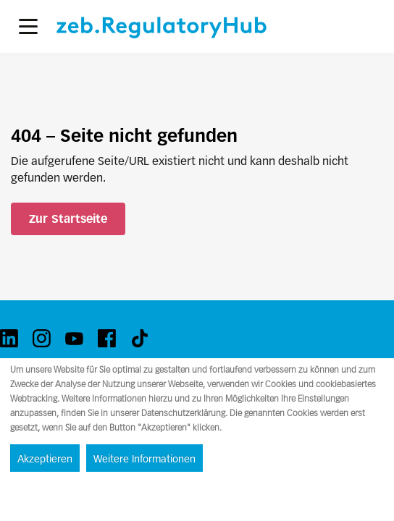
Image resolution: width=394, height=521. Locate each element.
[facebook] (107, 338)
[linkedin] (9, 338)
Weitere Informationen (144, 458)
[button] (28, 26)
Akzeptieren (44, 458)
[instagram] (42, 338)
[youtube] (74, 338)
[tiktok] (139, 338)
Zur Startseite (68, 219)
